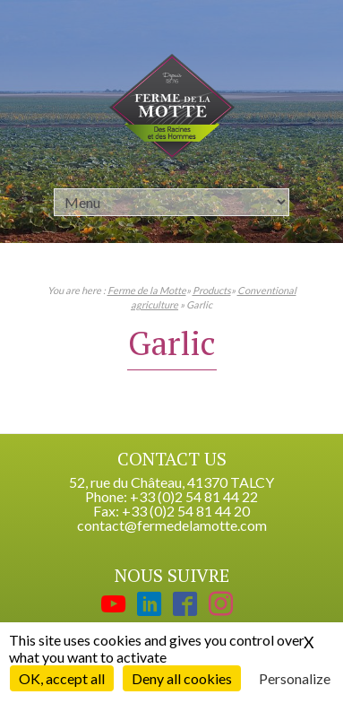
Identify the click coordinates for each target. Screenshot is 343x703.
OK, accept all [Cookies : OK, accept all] (62, 678)
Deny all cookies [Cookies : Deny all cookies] (182, 678)
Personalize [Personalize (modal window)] (294, 678)
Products (212, 290)
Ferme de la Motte (146, 290)
